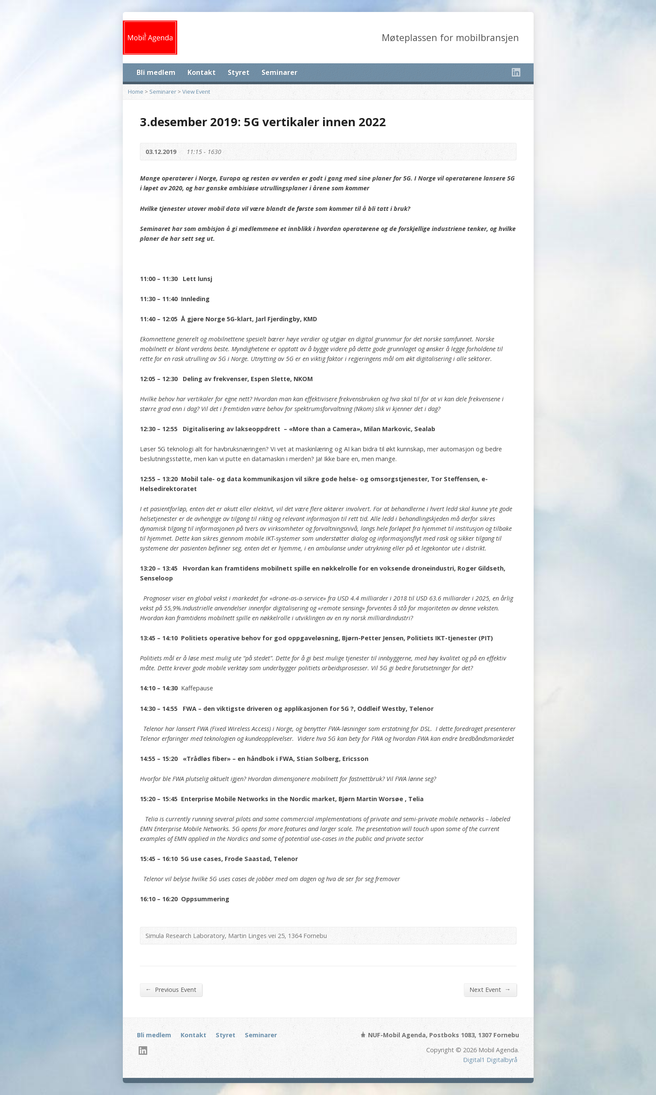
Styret (238, 72)
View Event (196, 91)
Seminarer (279, 72)
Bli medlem (156, 72)
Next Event (490, 989)
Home (135, 91)
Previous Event (170, 989)
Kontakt (201, 72)
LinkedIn (516, 72)
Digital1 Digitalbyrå (490, 1060)
